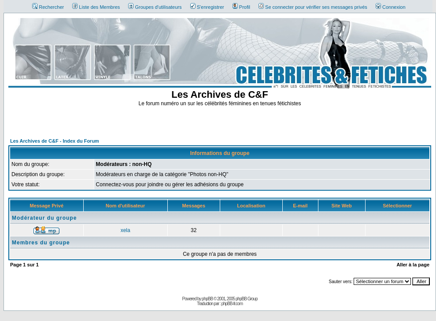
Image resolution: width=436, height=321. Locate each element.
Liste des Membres (96, 7)
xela (125, 230)
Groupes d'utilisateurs (154, 7)
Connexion (391, 7)
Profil (241, 7)
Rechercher (48, 7)
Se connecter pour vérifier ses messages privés (313, 7)
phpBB (207, 298)
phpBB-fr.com (232, 303)
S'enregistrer (207, 7)
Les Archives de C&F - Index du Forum (54, 141)
